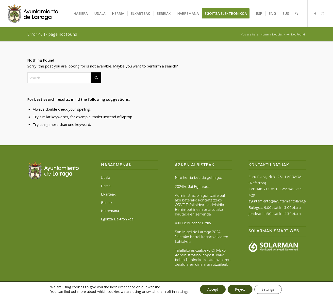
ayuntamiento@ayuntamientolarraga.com (282, 201)
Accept (212, 289)
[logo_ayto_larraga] (33, 13)
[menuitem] (80, 13)
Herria (106, 185)
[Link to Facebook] (315, 13)
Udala (105, 177)
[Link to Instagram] (322, 13)
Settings (268, 289)
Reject (240, 289)
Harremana (110, 210)
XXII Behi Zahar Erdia (193, 223)
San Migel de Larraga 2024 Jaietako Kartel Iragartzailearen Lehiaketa (201, 237)
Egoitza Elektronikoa (117, 219)
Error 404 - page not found (52, 34)
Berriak (106, 202)
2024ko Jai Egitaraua (192, 186)
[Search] (296, 13)
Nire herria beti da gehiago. (198, 177)
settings (182, 291)
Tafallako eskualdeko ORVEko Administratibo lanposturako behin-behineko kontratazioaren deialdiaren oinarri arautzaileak (203, 257)
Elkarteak (108, 194)
